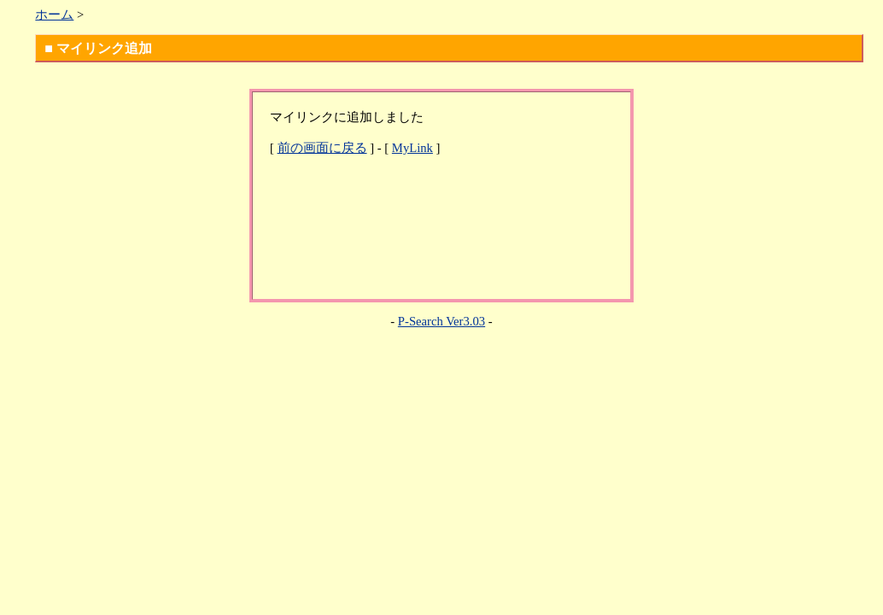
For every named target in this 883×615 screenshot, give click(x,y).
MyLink (412, 148)
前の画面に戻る (322, 148)
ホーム (54, 14)
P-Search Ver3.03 (441, 321)
